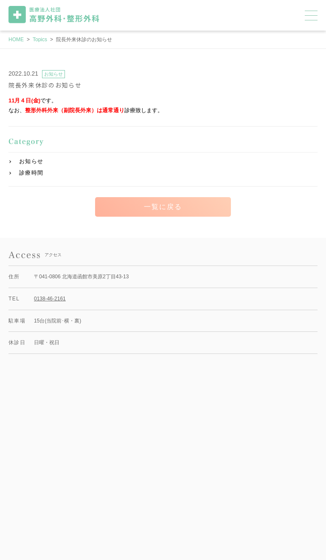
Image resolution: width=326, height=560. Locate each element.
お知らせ (31, 161)
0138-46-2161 (50, 299)
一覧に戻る (163, 206)
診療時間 (31, 172)
